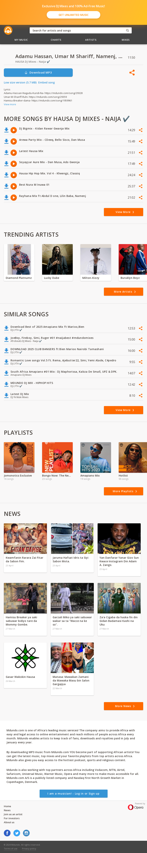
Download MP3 (38, 72)
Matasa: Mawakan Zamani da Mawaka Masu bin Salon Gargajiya (71, 680)
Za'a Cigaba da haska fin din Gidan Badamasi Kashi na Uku (119, 620)
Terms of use (10, 848)
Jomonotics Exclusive (18, 475)
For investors (12, 818)
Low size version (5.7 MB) (20, 82)
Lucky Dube (51, 278)
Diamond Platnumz (19, 278)
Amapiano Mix (90, 475)
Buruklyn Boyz (130, 278)
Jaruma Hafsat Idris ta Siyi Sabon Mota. (70, 559)
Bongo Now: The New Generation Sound (57, 475)
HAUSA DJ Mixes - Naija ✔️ (32, 61)
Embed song (46, 82)
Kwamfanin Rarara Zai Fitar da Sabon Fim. (24, 559)
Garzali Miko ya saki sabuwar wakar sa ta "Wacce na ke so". (72, 620)
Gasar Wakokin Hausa (20, 677)
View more (10, 104)
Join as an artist (13, 814)
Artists (91, 39)
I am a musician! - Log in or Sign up (73, 793)
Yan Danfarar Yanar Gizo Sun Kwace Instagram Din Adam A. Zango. (119, 561)
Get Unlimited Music (74, 15)
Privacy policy (29, 848)
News (7, 810)
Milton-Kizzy (90, 278)
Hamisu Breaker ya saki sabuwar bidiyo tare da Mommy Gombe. (21, 620)
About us (9, 822)
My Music (21, 39)
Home (7, 806)
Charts (56, 39)
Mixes (126, 39)
